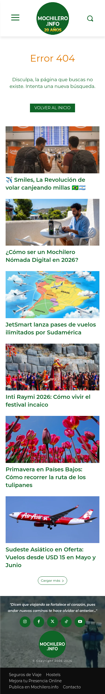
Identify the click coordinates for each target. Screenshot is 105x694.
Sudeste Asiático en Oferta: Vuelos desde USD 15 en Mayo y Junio (51, 557)
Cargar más (52, 580)
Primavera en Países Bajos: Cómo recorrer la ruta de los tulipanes (46, 477)
